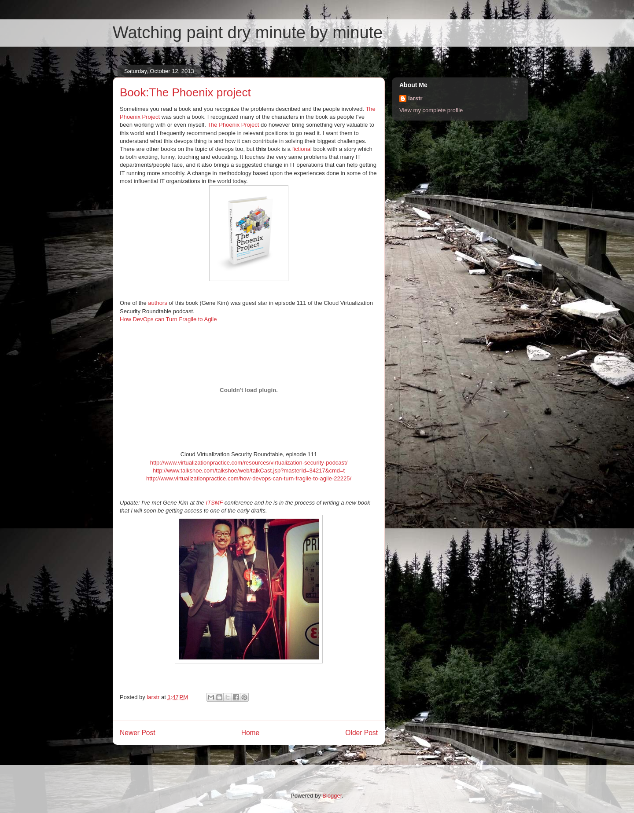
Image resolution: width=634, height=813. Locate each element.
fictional (302, 149)
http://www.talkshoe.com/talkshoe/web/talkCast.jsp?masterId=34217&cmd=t (249, 470)
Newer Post (137, 732)
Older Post (361, 732)
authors (157, 303)
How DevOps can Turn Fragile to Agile (168, 319)
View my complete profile (431, 110)
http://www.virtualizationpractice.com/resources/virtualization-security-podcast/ (249, 462)
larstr (415, 98)
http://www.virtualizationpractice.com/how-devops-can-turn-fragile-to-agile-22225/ (248, 478)
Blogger (332, 795)
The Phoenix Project (233, 124)
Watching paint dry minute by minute (248, 32)
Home (250, 732)
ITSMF (214, 502)
